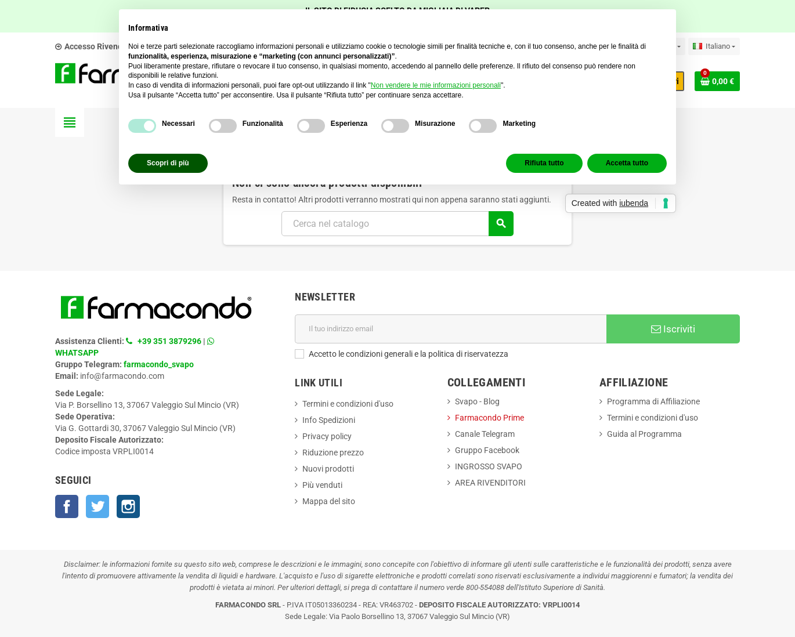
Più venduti (322, 485)
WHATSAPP (77, 352)
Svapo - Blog (477, 401)
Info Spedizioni (328, 420)
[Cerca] (397, 223)
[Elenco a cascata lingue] (714, 46)
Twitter (97, 506)
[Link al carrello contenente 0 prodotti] (717, 81)
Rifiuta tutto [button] (544, 163)
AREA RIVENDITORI (490, 482)
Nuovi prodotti (328, 468)
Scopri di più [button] (168, 163)
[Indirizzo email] (450, 328)
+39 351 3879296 (169, 341)
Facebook (66, 506)
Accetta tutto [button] (627, 163)
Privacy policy (327, 436)
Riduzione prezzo (333, 452)
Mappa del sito (328, 501)
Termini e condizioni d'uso (347, 403)
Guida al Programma (644, 434)
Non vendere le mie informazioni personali (436, 85)
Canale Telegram (485, 434)
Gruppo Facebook (487, 450)
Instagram (128, 506)
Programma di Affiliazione (653, 401)
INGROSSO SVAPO (488, 466)
